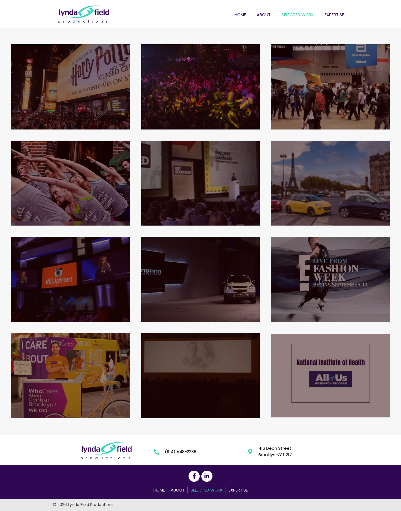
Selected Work (206, 490)
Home (159, 490)
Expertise (238, 490)
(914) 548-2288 (180, 451)
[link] (240, 14)
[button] (194, 476)
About (178, 490)
